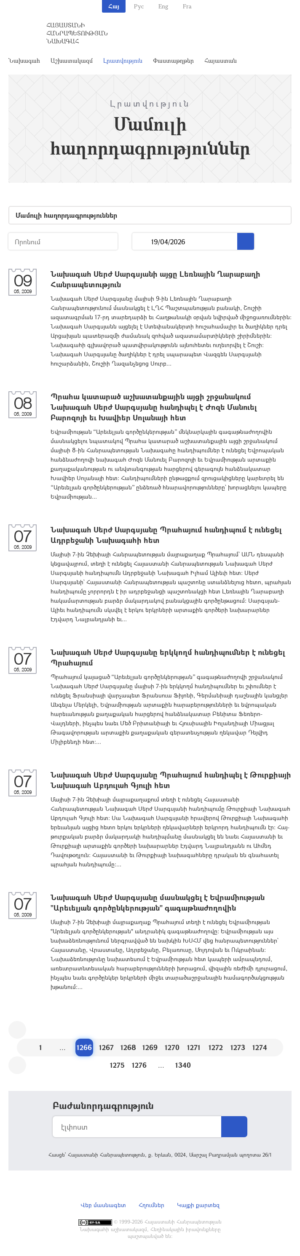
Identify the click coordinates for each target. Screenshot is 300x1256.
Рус (139, 6)
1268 (128, 1047)
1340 (183, 1065)
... (142, 241)
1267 (106, 1047)
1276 (139, 1065)
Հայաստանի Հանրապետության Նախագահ (77, 33)
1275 (117, 1065)
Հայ (113, 6)
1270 (172, 1047)
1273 (237, 1047)
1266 (84, 1047)
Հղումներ (151, 1205)
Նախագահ (24, 60)
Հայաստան (220, 60)
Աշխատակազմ (72, 60)
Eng (163, 6)
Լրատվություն (122, 60)
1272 (216, 1047)
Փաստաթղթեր (173, 60)
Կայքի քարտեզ (198, 1205)
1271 (194, 1047)
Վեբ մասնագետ (103, 1205)
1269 (150, 1047)
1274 (259, 1047)
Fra (187, 6)
